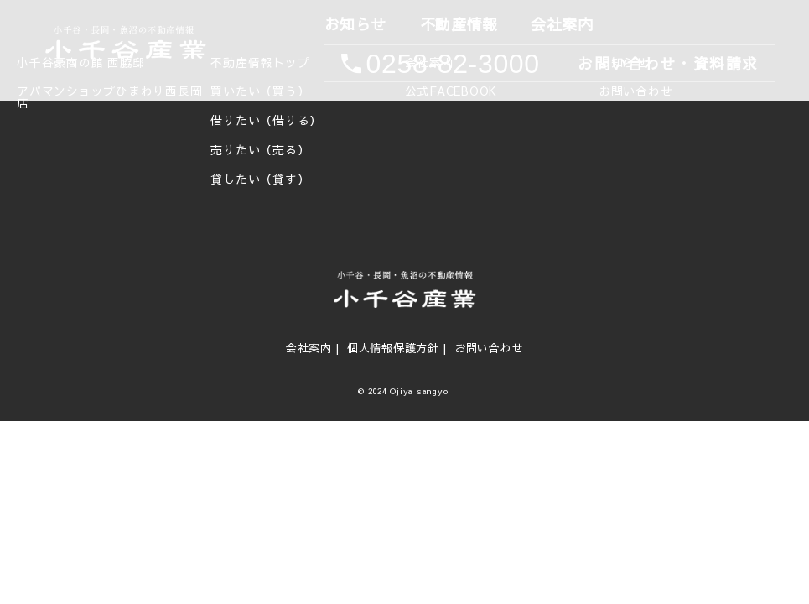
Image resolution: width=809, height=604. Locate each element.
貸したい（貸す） (259, 179)
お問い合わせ (489, 348)
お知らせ (354, 24)
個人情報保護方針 (393, 348)
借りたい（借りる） (266, 121)
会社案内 (561, 24)
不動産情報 (457, 24)
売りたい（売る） (259, 150)
